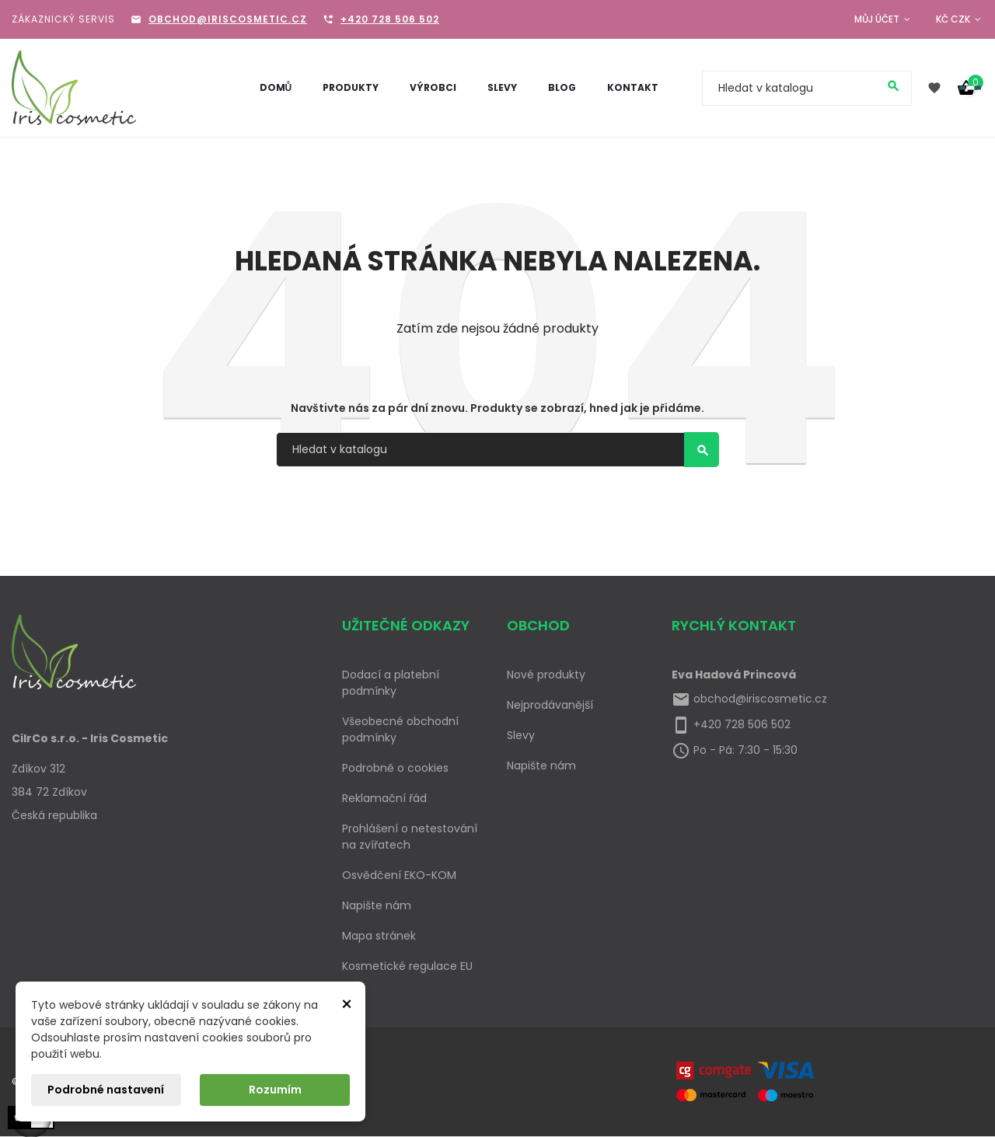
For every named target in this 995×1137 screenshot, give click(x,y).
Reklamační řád (384, 798)
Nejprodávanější (550, 705)
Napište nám (376, 905)
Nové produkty (546, 674)
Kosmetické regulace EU (407, 966)
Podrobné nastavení (105, 1089)
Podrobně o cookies (395, 768)
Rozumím (275, 1089)
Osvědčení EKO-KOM (399, 875)
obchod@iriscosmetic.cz (227, 19)
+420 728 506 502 (389, 19)
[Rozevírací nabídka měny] (959, 19)
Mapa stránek (379, 935)
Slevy (521, 735)
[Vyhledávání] (807, 88)
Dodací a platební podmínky (390, 683)
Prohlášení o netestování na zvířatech (409, 837)
